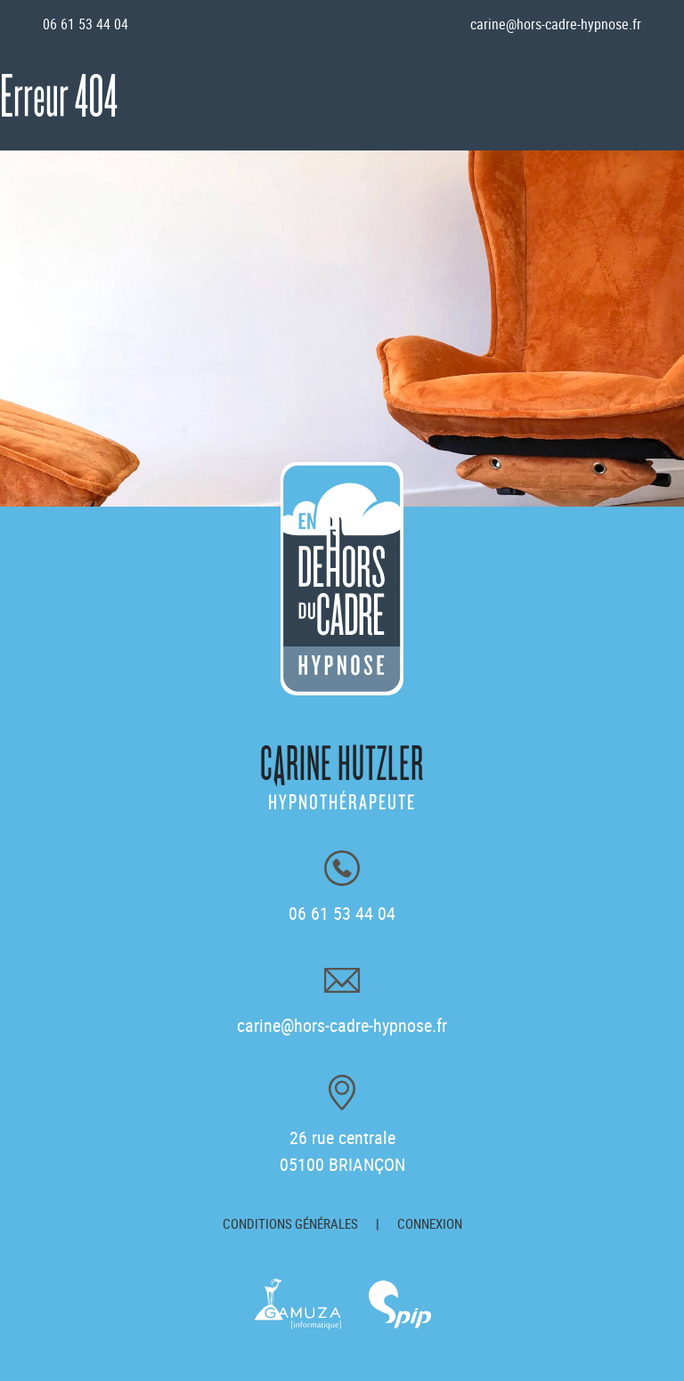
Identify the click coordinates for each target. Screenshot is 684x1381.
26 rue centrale (342, 1150)
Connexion (429, 1223)
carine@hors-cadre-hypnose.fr (555, 24)
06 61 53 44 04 (85, 24)
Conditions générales (290, 1223)
